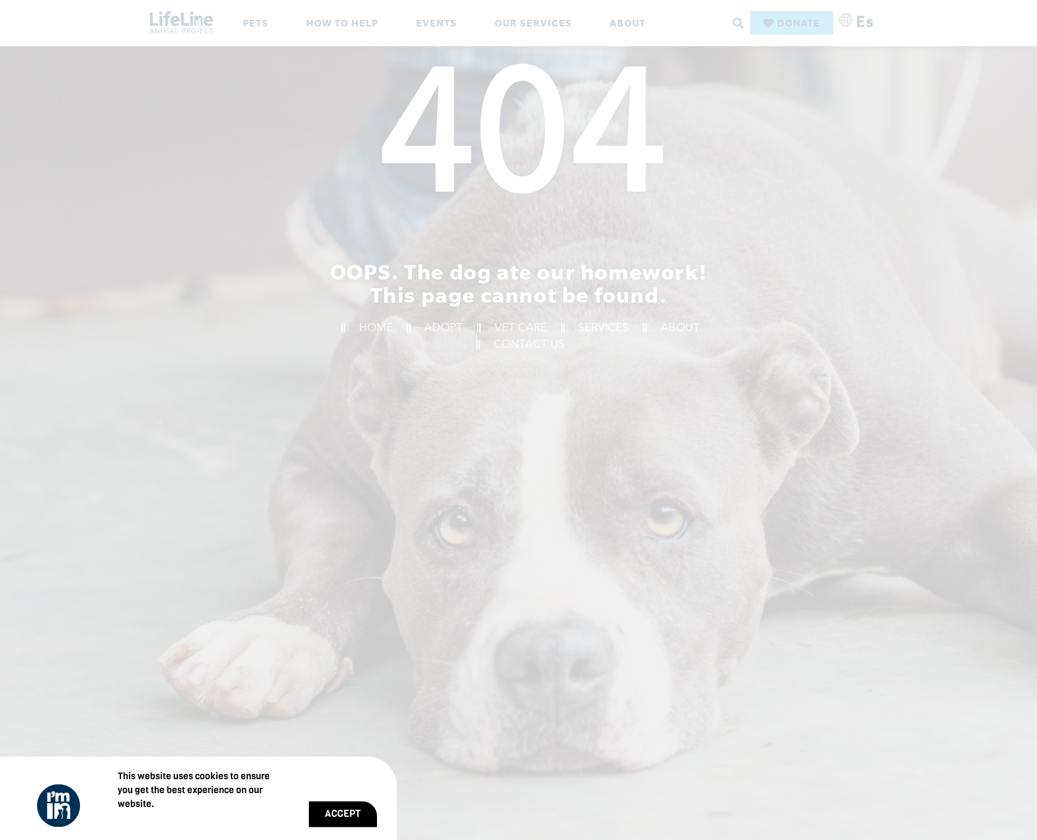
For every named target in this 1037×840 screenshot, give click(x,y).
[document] (518, 420)
